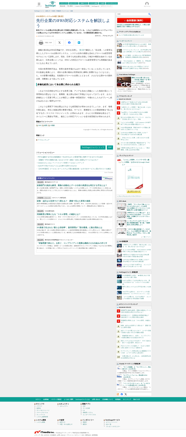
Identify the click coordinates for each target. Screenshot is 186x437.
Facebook (122, 394)
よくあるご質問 (68, 399)
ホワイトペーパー (111, 422)
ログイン (38, 399)
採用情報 (95, 435)
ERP (39, 125)
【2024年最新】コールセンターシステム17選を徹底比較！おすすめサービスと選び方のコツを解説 (74, 169)
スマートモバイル (42, 412)
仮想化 (39, 408)
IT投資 (52, 125)
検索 (149, 14)
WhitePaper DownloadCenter (107, 179)
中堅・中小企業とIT (66, 424)
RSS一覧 (108, 424)
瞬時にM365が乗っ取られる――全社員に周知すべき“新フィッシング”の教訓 (141, 79)
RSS (118, 394)
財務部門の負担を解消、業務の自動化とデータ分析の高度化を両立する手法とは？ (72, 185)
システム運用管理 (42, 417)
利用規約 (118, 399)
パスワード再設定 (56, 399)
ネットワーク (41, 414)
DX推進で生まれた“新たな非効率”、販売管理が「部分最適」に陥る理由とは (69, 227)
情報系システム (88, 412)
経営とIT (62, 422)
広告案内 (53, 435)
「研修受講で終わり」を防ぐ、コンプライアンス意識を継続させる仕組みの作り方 (72, 243)
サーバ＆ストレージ (43, 410)
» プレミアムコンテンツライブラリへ (129, 196)
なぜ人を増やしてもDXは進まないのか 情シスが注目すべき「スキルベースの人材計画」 (136, 282)
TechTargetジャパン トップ (93, 147)
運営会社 (88, 435)
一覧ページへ (146, 237)
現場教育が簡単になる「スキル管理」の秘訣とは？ (59, 214)
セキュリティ (64, 406)
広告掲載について (107, 399)
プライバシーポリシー (74, 435)
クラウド (39, 406)
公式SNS (46, 435)
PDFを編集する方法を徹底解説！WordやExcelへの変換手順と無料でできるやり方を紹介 (70, 157)
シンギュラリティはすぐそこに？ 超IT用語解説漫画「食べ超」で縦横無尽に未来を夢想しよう (138, 223)
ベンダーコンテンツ (125, 41)
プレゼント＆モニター (113, 426)
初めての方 (136, 399)
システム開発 (41, 422)
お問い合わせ (96, 399)
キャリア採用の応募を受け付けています (131, 35)
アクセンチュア (43, 140)
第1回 (81, 50)
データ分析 (86, 408)
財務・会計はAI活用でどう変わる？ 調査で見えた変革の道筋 (63, 201)
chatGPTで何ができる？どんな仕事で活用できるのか (57, 166)
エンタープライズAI (89, 414)
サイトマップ (127, 399)
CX (84, 410)
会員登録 (46, 399)
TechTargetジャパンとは (83, 399)
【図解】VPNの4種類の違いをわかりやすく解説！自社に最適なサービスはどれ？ (68, 160)
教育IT (85, 424)
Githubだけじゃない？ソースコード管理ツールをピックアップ (61, 163)
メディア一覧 (38, 435)
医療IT (85, 422)
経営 (45, 125)
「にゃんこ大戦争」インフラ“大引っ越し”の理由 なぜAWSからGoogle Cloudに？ (135, 162)
